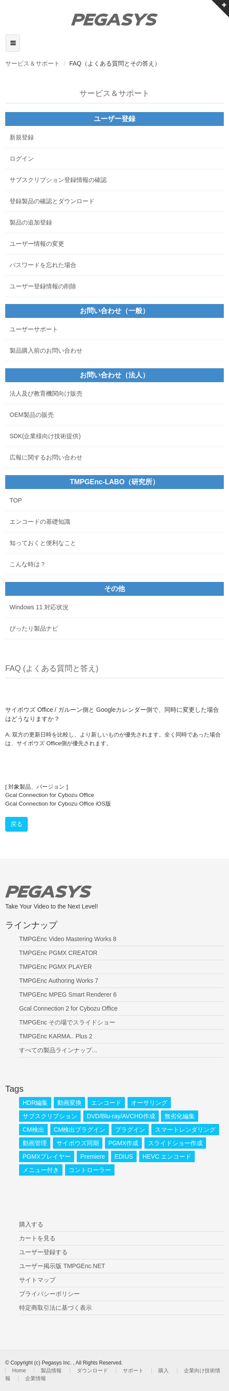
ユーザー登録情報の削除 (43, 286)
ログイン (22, 158)
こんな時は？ (28, 564)
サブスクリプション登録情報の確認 (58, 179)
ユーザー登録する (43, 1252)
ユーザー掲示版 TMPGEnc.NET (62, 1265)
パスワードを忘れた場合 (43, 264)
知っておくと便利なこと (43, 542)
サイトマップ (37, 1279)
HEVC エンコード (167, 1156)
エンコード (106, 1102)
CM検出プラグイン (80, 1129)
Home (19, 1371)
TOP (16, 500)
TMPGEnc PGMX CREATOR (58, 952)
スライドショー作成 (175, 1143)
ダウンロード (92, 1371)
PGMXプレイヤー (47, 1156)
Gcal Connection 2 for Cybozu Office (68, 1008)
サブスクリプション (50, 1116)
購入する (31, 1224)
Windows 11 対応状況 (39, 607)
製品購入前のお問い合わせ (46, 350)
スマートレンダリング (185, 1129)
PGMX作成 (123, 1143)
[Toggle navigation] (13, 43)
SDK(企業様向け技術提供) (45, 436)
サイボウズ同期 (77, 1143)
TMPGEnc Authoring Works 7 (58, 980)
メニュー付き (41, 1169)
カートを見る (37, 1238)
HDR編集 (35, 1102)
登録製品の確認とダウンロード (52, 201)
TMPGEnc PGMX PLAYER (55, 966)
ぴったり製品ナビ (34, 628)
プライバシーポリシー (49, 1293)
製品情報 (51, 1371)
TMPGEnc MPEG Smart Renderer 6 (68, 994)
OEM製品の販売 (32, 414)
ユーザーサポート (34, 329)
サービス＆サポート (32, 63)
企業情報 (35, 1378)
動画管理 (35, 1143)
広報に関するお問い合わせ (46, 457)
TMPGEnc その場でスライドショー (67, 1022)
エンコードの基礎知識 (40, 521)
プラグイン (130, 1129)
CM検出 (33, 1129)
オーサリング (149, 1102)
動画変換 (69, 1102)
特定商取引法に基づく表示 (55, 1307)
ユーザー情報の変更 (37, 243)
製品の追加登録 (31, 222)
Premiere (92, 1156)
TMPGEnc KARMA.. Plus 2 (55, 1036)
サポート (133, 1371)
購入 (163, 1371)
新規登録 (22, 137)
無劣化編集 (179, 1116)
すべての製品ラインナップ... (58, 1050)
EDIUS (123, 1156)
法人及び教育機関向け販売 (46, 393)
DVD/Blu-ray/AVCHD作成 (121, 1116)
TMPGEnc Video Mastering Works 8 (67, 938)
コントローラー (90, 1169)
